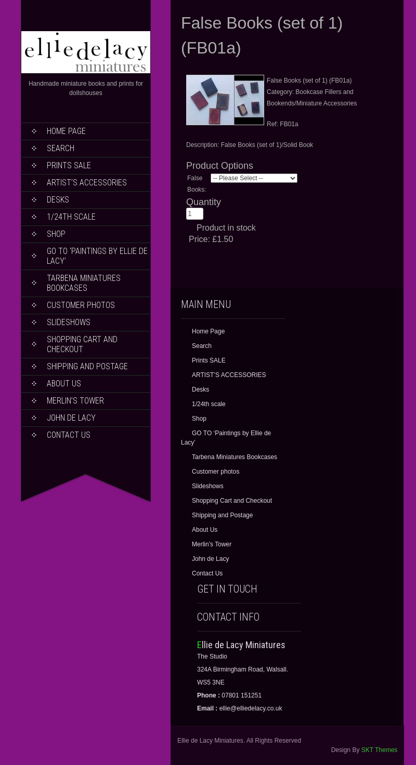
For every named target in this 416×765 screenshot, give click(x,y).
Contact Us (68, 435)
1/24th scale (71, 217)
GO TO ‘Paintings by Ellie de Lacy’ (97, 256)
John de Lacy (71, 418)
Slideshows (68, 322)
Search (60, 148)
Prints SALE (69, 165)
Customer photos (81, 305)
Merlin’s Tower (75, 401)
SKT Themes (379, 750)
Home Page (66, 131)
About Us (64, 383)
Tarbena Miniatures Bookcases (84, 283)
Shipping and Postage (87, 366)
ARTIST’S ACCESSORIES (87, 182)
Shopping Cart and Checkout (82, 344)
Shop (56, 234)
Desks (58, 200)
